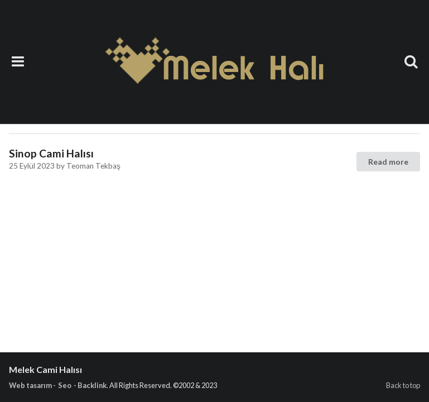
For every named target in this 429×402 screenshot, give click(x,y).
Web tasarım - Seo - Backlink (58, 385)
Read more (388, 161)
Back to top (403, 385)
